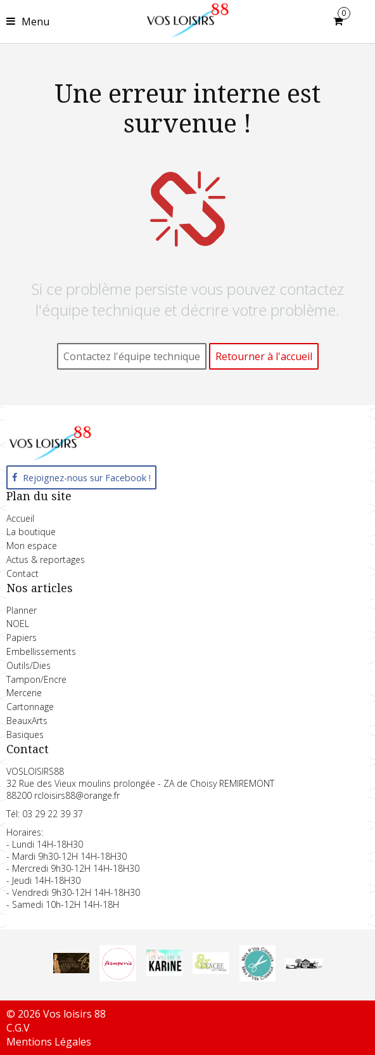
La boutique (31, 532)
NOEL (17, 624)
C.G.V (18, 1028)
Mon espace (31, 546)
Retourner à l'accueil (263, 356)
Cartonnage (30, 707)
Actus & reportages (45, 559)
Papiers (21, 637)
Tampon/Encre (36, 679)
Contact (22, 573)
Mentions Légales (48, 1042)
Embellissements (41, 651)
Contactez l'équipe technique (131, 356)
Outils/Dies (28, 665)
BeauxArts (27, 721)
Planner (21, 610)
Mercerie (24, 693)
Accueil (20, 518)
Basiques (25, 734)
